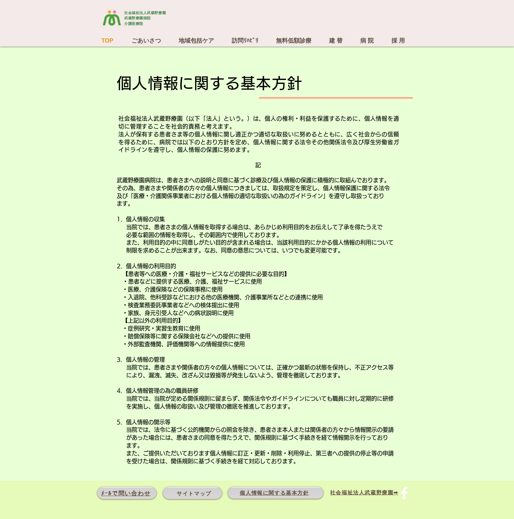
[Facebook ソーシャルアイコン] (404, 493)
